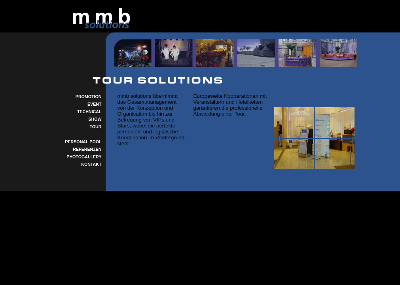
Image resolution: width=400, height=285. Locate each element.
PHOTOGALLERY (83, 156)
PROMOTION (89, 96)
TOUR (96, 126)
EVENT (94, 104)
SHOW (94, 119)
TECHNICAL (89, 111)
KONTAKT (91, 164)
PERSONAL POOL (83, 141)
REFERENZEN (87, 149)
